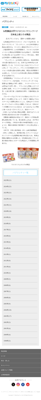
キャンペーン (35, 16)
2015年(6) (7, 242)
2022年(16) (7, 199)
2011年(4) (7, 267)
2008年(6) (7, 285)
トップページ (4, 391)
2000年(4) (7, 335)
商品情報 (5, 16)
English (38, 391)
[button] (20, 351)
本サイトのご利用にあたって (28, 391)
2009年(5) (7, 279)
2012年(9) (7, 260)
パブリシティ (8, 21)
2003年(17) (7, 316)
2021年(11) (7, 205)
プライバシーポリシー (14, 391)
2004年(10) (7, 310)
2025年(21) (7, 180)
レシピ (15, 16)
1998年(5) (7, 341)
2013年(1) (7, 254)
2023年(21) (7, 192)
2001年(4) (7, 328)
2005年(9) (7, 304)
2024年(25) (7, 186)
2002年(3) (7, 322)
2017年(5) (7, 230)
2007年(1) (7, 291)
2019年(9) (7, 217)
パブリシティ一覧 (20, 173)
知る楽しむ (26, 16)
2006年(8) (7, 297)
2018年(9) (7, 223)
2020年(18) (7, 211)
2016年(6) (7, 236)
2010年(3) (7, 273)
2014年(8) (7, 248)
